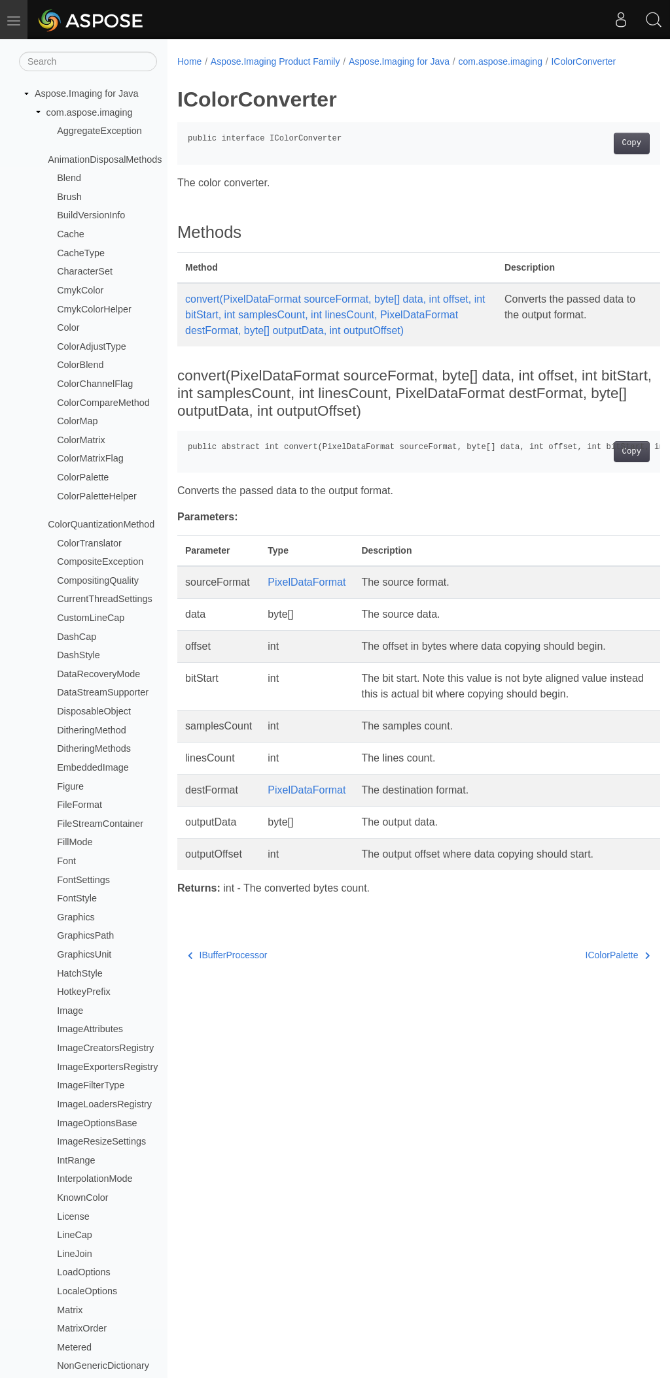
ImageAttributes (90, 1029)
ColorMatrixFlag (90, 458)
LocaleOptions (87, 1291)
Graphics (76, 917)
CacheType (81, 253)
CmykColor (80, 290)
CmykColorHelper (94, 309)
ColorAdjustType (91, 346)
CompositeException (100, 561)
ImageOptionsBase (97, 1123)
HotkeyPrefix (84, 991)
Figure (70, 786)
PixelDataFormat (306, 597)
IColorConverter (583, 61)
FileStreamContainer (100, 823)
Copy (597, 143)
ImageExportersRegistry (107, 1067)
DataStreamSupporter (103, 692)
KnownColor (82, 1197)
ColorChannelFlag (95, 383)
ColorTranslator (89, 543)
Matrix (69, 1310)
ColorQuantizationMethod (101, 524)
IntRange (76, 1160)
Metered (74, 1347)
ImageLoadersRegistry (104, 1104)
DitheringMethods (94, 748)
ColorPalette (83, 477)
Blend (69, 178)
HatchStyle (80, 973)
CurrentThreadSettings (104, 599)
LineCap (74, 1235)
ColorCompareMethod (103, 402)
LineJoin (74, 1254)
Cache (70, 234)
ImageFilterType (90, 1085)
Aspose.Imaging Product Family (275, 61)
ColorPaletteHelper (97, 496)
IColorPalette (584, 970)
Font (66, 861)
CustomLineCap (90, 617)
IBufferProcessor (228, 970)
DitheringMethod (91, 730)
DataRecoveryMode (98, 674)
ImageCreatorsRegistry (105, 1048)
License (73, 1216)
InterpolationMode (94, 1178)
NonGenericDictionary (103, 1365)
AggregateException (99, 131)
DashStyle (78, 655)
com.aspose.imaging (89, 112)
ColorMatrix (81, 440)
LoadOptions (84, 1272)
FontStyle (77, 898)
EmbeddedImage (93, 767)
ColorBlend (80, 365)
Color (68, 327)
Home (189, 61)
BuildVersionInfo (91, 215)
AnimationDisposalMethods (105, 159)
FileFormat (79, 804)
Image (70, 1010)
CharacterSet (85, 271)
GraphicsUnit (84, 954)
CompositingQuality (98, 580)
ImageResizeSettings (101, 1141)
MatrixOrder (82, 1328)
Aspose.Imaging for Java (86, 93)
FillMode (74, 842)
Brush (69, 197)
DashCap (76, 636)
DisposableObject (94, 711)
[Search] (88, 61)
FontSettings (83, 880)
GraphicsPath (85, 935)
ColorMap (77, 421)
